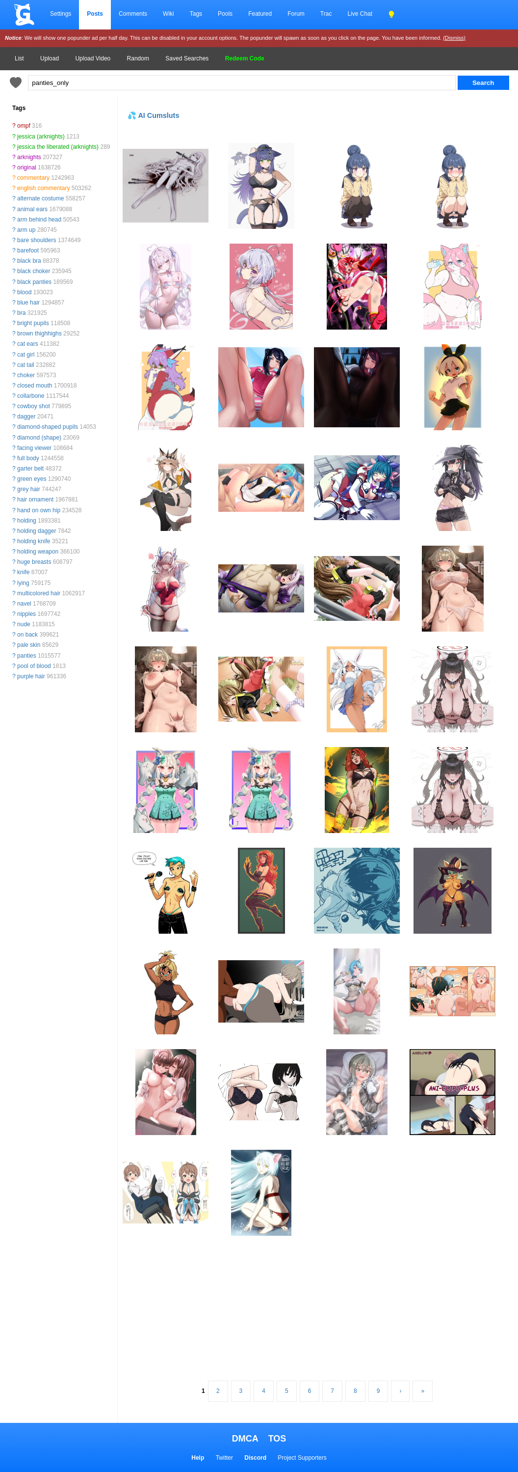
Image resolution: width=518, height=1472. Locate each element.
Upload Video (92, 58)
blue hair (28, 302)
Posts (95, 13)
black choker (33, 271)
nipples (26, 614)
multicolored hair (38, 593)
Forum (296, 13)
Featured (260, 13)
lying (23, 583)
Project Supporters (302, 1457)
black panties (34, 281)
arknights (29, 157)
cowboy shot (33, 406)
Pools (225, 13)
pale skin (28, 644)
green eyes (31, 478)
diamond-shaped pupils (47, 426)
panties (26, 655)
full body (28, 458)
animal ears (32, 209)
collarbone (30, 395)
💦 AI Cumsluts (153, 115)
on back (27, 634)
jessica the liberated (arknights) (58, 146)
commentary (33, 177)
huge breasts (34, 561)
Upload (49, 58)
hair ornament (35, 499)
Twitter (224, 1457)
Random (138, 58)
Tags (196, 13)
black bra (29, 260)
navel (24, 603)
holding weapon (37, 551)
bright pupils (33, 323)
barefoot (28, 250)
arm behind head (39, 219)
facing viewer (34, 447)
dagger (26, 416)
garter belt (30, 468)
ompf (23, 125)
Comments (133, 13)
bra (21, 312)
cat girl (25, 354)
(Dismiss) (454, 38)
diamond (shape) (39, 437)
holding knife (33, 541)
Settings (60, 13)
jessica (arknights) (41, 136)
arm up (26, 229)
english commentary (43, 188)
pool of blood (34, 666)
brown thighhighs (39, 333)
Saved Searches (186, 58)
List (19, 58)
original (26, 167)
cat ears (27, 343)
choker (26, 375)
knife (23, 572)
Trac (326, 13)
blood (24, 292)
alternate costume (40, 198)
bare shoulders (36, 240)
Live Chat (359, 13)
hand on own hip (38, 510)
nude (23, 624)
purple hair (31, 676)
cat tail (25, 364)
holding (26, 520)
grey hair (28, 489)
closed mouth (34, 385)
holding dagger (36, 531)
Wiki (168, 13)
